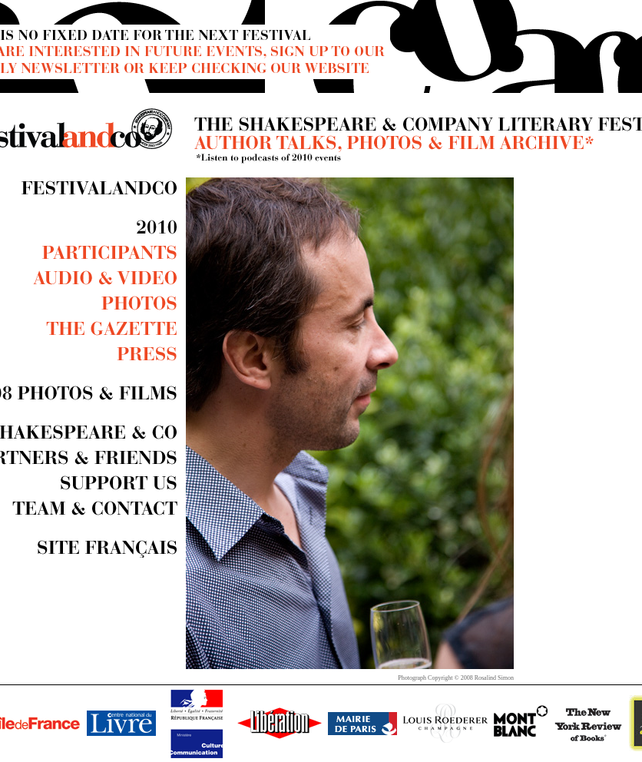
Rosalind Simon (494, 677)
